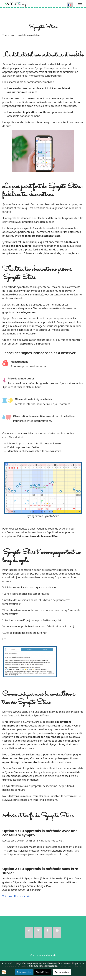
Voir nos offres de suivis (16, 896)
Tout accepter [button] (24, 972)
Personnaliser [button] (62, 972)
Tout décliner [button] (43, 972)
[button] (4, 972)
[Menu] (80, 4)
